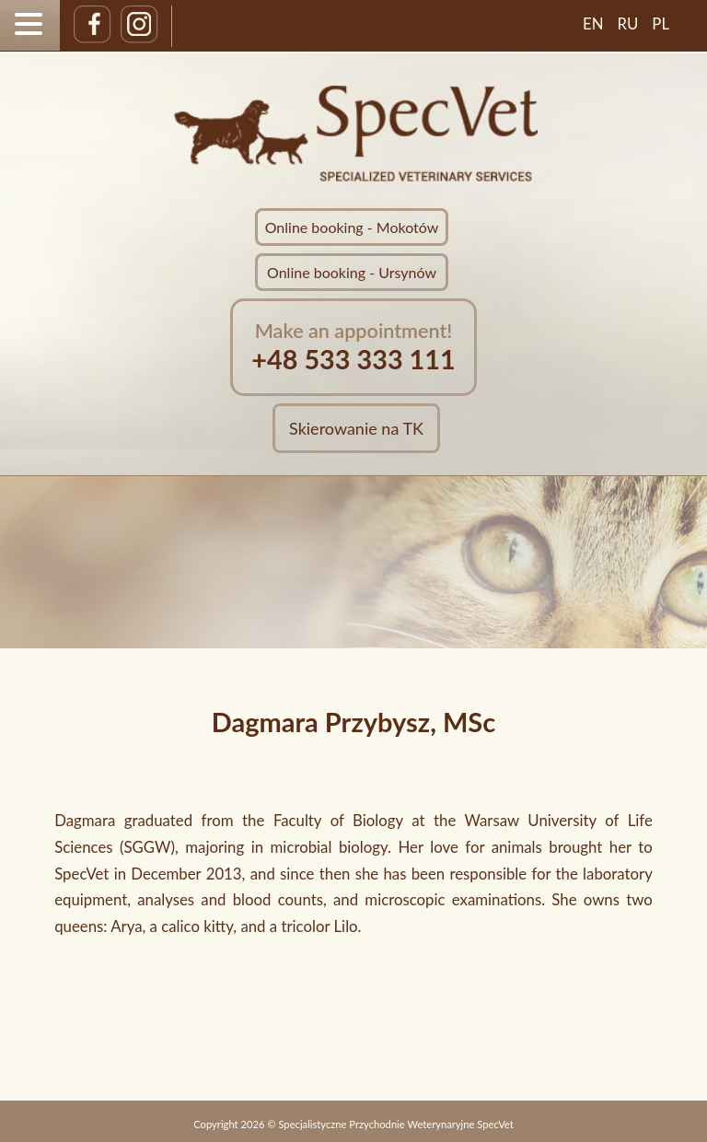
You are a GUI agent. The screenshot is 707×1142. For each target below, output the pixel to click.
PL (660, 23)
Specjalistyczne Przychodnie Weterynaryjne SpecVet (395, 1124)
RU (628, 23)
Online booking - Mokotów (352, 227)
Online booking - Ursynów (351, 272)
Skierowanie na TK (356, 428)
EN (593, 23)
